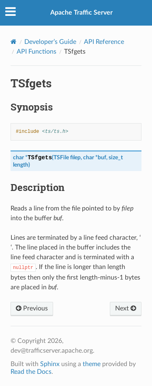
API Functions (36, 51)
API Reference (104, 42)
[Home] (14, 41)
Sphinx (50, 364)
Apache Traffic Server (81, 12)
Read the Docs (31, 372)
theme (92, 364)
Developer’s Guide (50, 42)
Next (125, 308)
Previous (32, 308)
